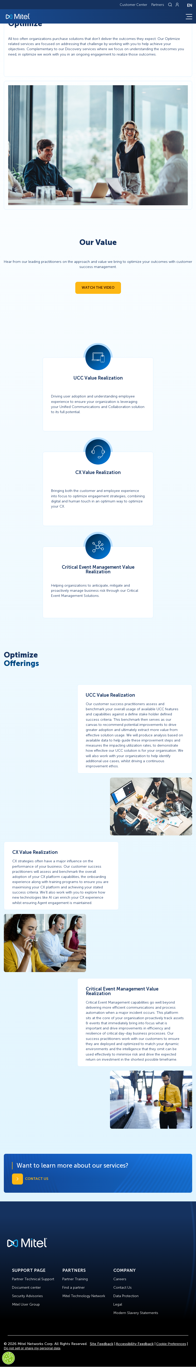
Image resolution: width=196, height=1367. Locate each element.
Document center (26, 1287)
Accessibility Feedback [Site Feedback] (135, 1344)
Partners (157, 5)
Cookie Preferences (171, 1344)
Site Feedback (101, 1344)
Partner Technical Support (33, 1279)
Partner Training (75, 1279)
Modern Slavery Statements (135, 1313)
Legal (117, 1304)
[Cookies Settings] (8, 1358)
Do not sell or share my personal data (32, 1348)
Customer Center (133, 5)
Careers (119, 1279)
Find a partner (73, 1287)
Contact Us (122, 1287)
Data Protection (126, 1296)
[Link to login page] (177, 4)
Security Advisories (27, 1296)
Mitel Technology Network (83, 1296)
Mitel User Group (26, 1304)
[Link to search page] (170, 4)
